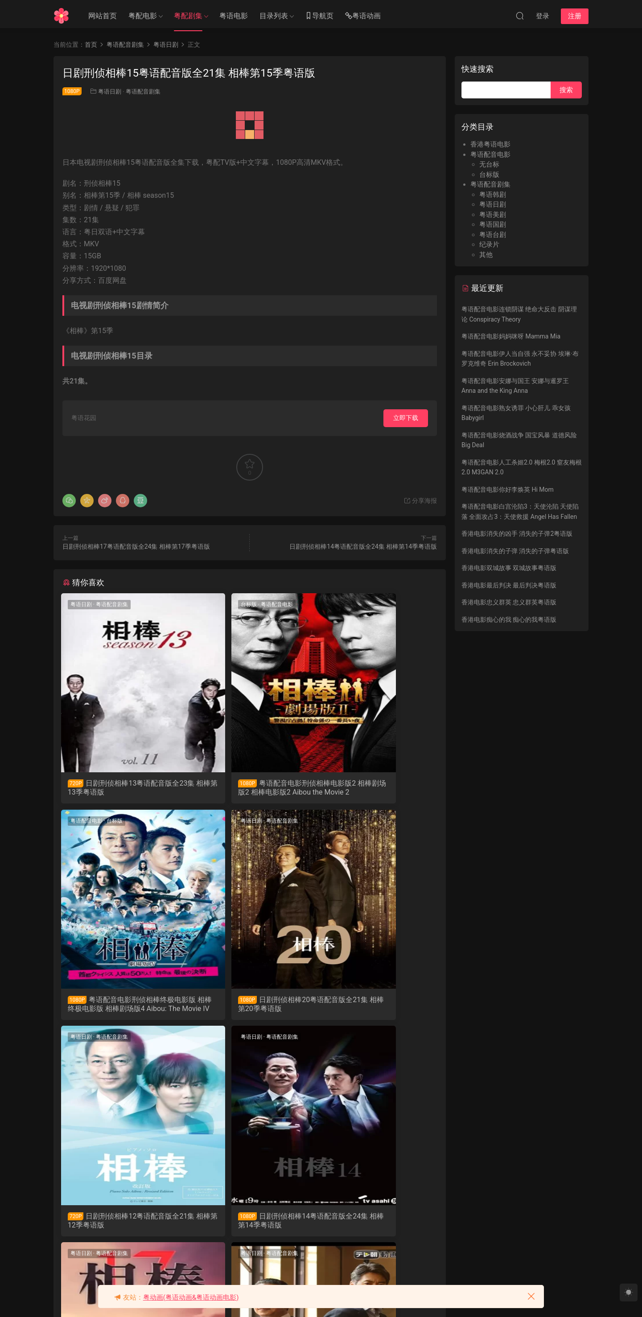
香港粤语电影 (490, 144)
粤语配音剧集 (143, 91)
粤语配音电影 (236, 604)
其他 (486, 255)
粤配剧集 (188, 16)
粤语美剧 (492, 215)
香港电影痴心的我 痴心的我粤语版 (508, 619)
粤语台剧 (492, 235)
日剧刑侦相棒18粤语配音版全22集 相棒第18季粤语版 (249, 1226)
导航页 (319, 16)
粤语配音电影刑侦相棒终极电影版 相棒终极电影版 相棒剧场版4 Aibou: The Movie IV (376, 788)
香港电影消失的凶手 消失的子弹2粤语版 (516, 533)
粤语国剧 (492, 224)
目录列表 (273, 16)
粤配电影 (142, 16)
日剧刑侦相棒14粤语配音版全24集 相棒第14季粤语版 (363, 546)
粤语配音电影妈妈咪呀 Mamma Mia (510, 336)
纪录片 (489, 245)
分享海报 (420, 500)
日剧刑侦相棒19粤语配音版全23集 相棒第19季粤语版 (375, 1226)
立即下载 (405, 417)
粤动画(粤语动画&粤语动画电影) (191, 1297)
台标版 (208, 604)
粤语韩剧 (492, 195)
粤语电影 (233, 16)
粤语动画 (363, 16)
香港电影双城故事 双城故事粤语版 (508, 567)
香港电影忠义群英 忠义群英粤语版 (508, 602)
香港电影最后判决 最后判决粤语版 (508, 585)
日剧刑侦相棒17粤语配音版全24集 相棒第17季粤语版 (136, 546)
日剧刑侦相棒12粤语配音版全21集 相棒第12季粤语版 (249, 1007)
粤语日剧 (109, 91)
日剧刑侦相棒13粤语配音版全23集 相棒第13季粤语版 (121, 787)
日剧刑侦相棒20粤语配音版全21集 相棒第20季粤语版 (119, 1007)
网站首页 (102, 16)
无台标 (489, 164)
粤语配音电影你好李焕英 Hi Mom (507, 489)
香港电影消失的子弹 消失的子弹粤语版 (515, 551)
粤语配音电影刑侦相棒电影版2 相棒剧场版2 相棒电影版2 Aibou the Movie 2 (247, 788)
